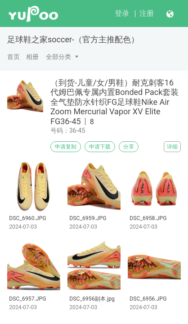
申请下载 (100, 147)
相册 (32, 56)
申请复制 (65, 147)
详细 (172, 147)
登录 (122, 13)
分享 (128, 147)
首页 (13, 56)
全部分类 (58, 56)
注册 (146, 13)
